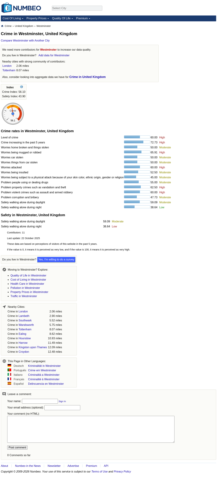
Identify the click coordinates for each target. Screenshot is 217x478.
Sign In (62, 401)
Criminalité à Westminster (43, 379)
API (106, 465)
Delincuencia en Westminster (46, 383)
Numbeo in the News (28, 465)
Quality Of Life (61, 18)
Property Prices (36, 18)
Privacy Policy (122, 471)
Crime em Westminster (42, 370)
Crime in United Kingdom (87, 77)
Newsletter (54, 465)
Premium (82, 18)
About (4, 465)
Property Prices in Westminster (29, 292)
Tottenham (8, 70)
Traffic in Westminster (24, 296)
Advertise (73, 465)
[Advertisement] (190, 45)
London (7, 65)
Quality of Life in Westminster (28, 275)
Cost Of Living (12, 18)
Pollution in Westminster (25, 287)
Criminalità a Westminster (43, 374)
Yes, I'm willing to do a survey (56, 259)
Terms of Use (99, 471)
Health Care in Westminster (27, 283)
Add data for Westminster (53, 55)
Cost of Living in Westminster (28, 279)
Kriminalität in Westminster (44, 365)
